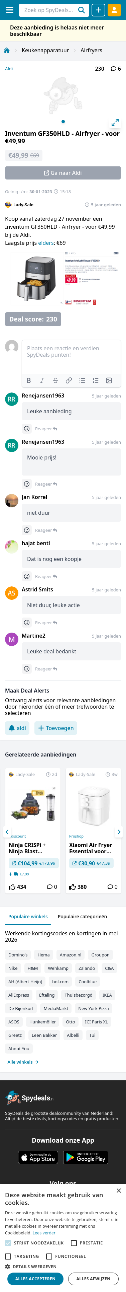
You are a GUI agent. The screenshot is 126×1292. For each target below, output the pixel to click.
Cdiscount (17, 836)
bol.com (60, 982)
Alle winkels (23, 1062)
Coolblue (88, 982)
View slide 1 (63, 121)
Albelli (73, 1035)
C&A (109, 968)
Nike (13, 968)
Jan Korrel (34, 497)
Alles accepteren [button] (35, 1279)
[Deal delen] (98, 10)
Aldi (9, 68)
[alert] (63, 1238)
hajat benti (36, 543)
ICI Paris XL (96, 1022)
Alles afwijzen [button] (94, 1279)
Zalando (87, 968)
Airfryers (91, 50)
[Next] (119, 832)
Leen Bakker (44, 1035)
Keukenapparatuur (45, 50)
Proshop (76, 836)
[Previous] (7, 832)
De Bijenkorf (20, 1008)
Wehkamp (58, 968)
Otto (70, 1022)
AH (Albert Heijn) (25, 982)
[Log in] (114, 10)
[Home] (6, 50)
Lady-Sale (23, 204)
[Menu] (9, 10)
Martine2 (33, 635)
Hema (43, 955)
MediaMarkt (55, 1008)
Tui (92, 1035)
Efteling (46, 995)
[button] (63, 1266)
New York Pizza (93, 1008)
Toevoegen (56, 728)
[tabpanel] (63, 996)
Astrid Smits (37, 589)
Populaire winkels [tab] (28, 916)
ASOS (13, 1022)
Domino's (17, 955)
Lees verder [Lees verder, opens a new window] (44, 1233)
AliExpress (18, 995)
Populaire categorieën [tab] (82, 916)
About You (18, 1049)
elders (45, 242)
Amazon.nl (71, 955)
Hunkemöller (42, 1022)
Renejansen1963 (43, 395)
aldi (17, 728)
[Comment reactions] (27, 429)
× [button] (118, 1191)
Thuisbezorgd (78, 995)
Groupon (100, 955)
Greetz (15, 1035)
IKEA (107, 995)
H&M (33, 968)
